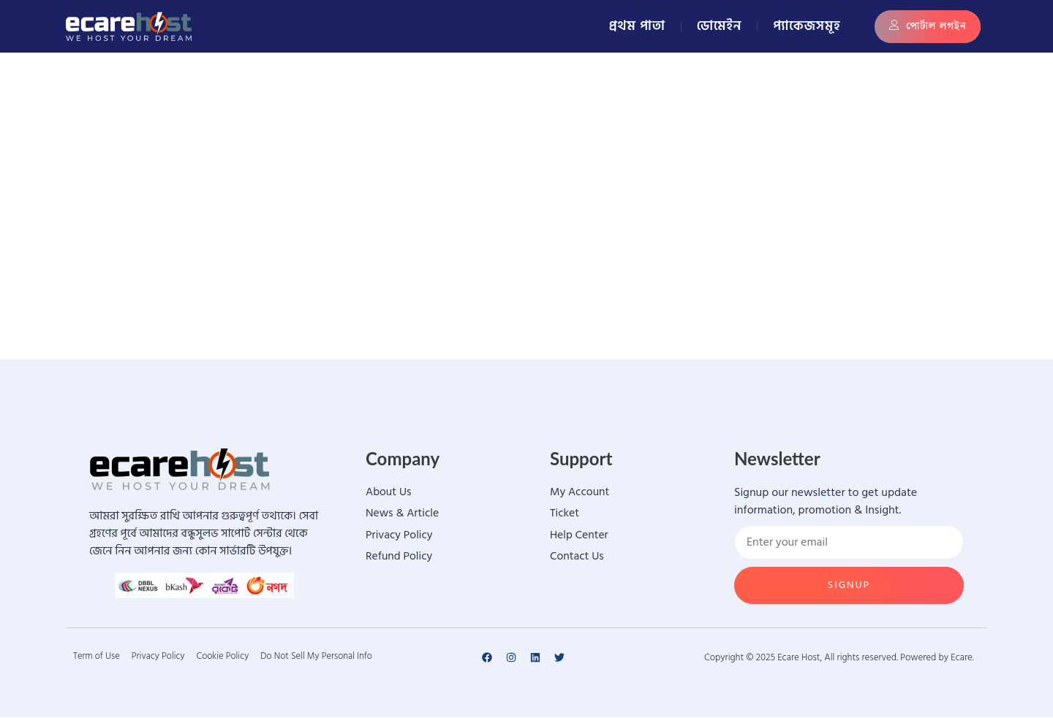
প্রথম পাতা (637, 26)
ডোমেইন (719, 26)
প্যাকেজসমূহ (806, 26)
